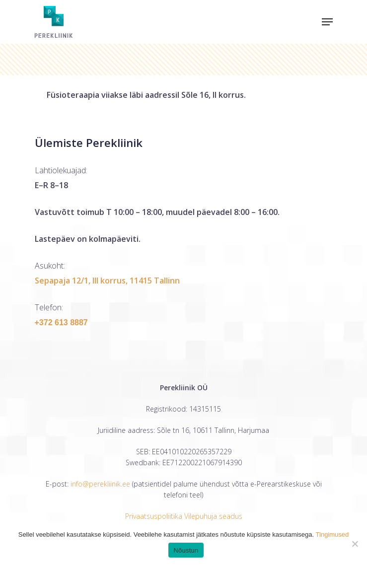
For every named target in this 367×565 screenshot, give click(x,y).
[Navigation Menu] (327, 22)
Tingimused (332, 534)
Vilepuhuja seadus (213, 516)
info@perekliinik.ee (100, 484)
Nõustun (185, 550)
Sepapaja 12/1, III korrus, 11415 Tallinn (107, 280)
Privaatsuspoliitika (153, 516)
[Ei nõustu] (355, 544)
